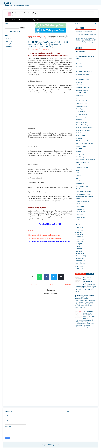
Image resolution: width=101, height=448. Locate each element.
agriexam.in (55, 445)
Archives (90, 273)
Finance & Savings (81, 117)
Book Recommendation (82, 87)
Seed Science (80, 165)
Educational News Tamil (39, 36)
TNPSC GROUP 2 (80, 211)
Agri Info (8, 3)
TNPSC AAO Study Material (83, 191)
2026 (78, 269)
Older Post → (69, 284)
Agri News (79, 66)
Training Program (81, 217)
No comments (45, 49)
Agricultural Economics (82, 74)
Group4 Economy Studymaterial (85, 127)
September (79, 256)
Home (7, 20)
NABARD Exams (80, 149)
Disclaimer (40, 20)
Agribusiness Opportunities (84, 71)
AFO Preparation (80, 51)
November (79, 260)
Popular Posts (80, 273)
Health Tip (79, 133)
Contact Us (22, 20)
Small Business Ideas (82, 167)
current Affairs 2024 (81, 93)
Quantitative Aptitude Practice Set (85, 159)
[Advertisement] (15, 79)
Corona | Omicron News (82, 90)
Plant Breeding (80, 154)
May (77, 246)
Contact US (9, 41)
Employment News (81, 103)
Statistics (78, 175)
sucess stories (80, 183)
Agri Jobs (78, 63)
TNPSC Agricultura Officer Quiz (84, 194)
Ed (76, 98)
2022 (78, 230)
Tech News (79, 189)
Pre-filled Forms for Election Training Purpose (25, 13)
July (77, 251)
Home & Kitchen (80, 135)
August (78, 253)
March (78, 241)
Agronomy (79, 82)
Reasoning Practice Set (82, 162)
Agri (77, 54)
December (79, 263)
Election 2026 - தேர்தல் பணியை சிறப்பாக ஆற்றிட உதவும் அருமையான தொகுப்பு (84, 297)
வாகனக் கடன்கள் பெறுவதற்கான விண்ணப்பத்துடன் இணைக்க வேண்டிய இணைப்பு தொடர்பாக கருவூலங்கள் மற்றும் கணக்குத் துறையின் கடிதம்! (86, 40)
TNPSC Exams (80, 206)
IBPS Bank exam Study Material (84, 143)
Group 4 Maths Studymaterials (84, 125)
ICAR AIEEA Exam (81, 146)
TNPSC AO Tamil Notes (82, 201)
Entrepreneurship (81, 111)
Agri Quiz (78, 69)
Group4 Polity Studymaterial (84, 130)
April (77, 244)
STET (77, 178)
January (78, 236)
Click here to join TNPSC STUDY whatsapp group (45, 238)
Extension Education (81, 114)
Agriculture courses (81, 77)
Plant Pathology (80, 157)
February (78, 239)
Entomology (79, 109)
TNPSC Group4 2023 (81, 214)
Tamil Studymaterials (82, 186)
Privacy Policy (31, 20)
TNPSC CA (79, 203)
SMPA (77, 170)
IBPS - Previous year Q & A (83, 141)
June (77, 248)
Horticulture (79, 138)
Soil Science (79, 173)
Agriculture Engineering (82, 79)
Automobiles (79, 85)
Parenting (78, 151)
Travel (77, 219)
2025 (78, 266)
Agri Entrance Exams (81, 61)
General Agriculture (81, 122)
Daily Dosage (79, 95)
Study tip (78, 181)
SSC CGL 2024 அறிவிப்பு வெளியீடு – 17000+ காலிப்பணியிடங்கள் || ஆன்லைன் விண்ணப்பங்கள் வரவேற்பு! (48, 44)
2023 (78, 232)
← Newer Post (32, 284)
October (78, 258)
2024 (78, 235)
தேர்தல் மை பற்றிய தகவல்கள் (84, 31)
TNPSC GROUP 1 (80, 209)
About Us (14, 20)
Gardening (79, 119)
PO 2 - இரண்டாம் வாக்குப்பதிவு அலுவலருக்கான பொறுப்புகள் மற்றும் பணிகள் (89, 315)
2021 (78, 227)
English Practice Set (81, 106)
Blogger (19, 31)
